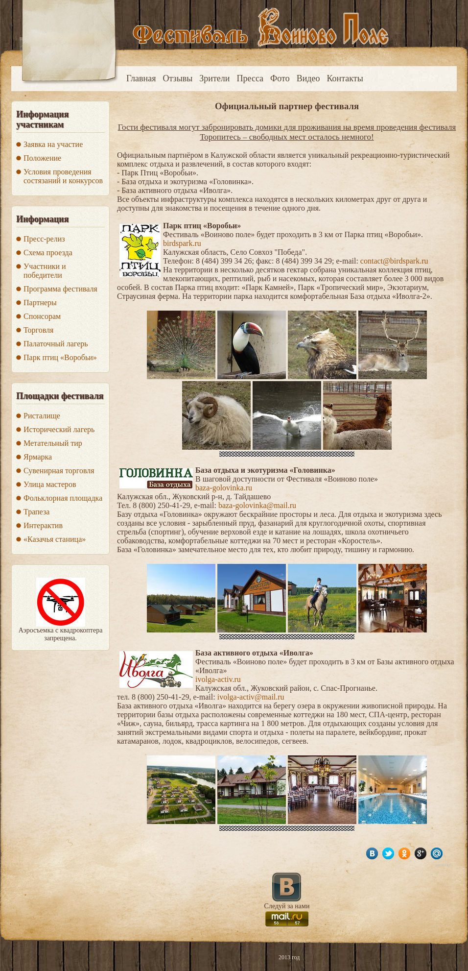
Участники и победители (44, 270)
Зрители (214, 78)
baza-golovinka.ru (223, 488)
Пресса (249, 78)
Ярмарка (37, 457)
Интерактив (43, 525)
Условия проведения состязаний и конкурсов (63, 176)
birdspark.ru (182, 243)
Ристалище (41, 416)
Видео (308, 78)
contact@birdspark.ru (394, 261)
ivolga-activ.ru (218, 679)
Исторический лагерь (58, 429)
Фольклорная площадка (62, 498)
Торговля (38, 330)
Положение (42, 158)
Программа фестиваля (60, 289)
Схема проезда (47, 252)
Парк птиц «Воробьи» (60, 357)
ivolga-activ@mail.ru (250, 697)
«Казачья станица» (54, 539)
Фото (280, 78)
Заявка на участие (53, 144)
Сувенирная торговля (58, 470)
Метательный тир (52, 443)
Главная (141, 78)
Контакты (345, 78)
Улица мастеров (49, 484)
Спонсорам (42, 316)
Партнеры (40, 302)
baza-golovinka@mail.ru (257, 505)
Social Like (443, 865)
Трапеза (36, 512)
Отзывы (177, 78)
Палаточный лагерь (55, 344)
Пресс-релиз (44, 239)
